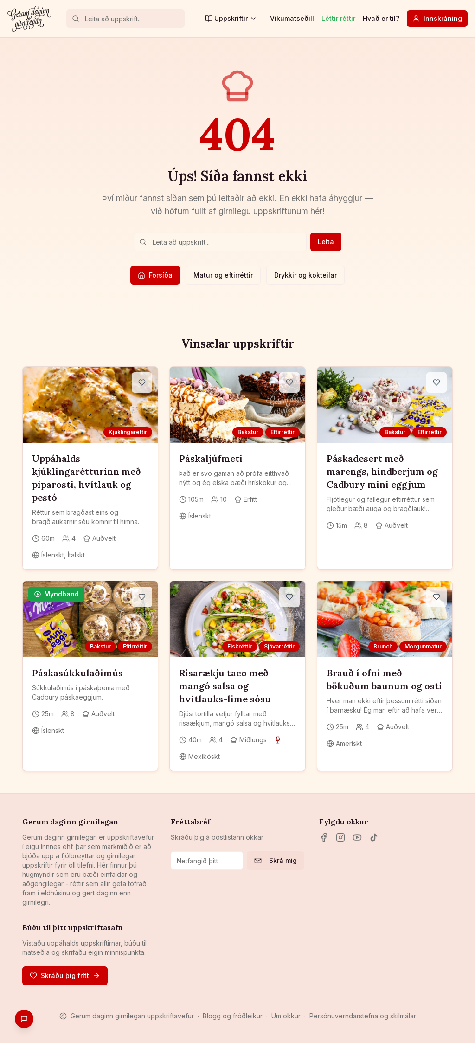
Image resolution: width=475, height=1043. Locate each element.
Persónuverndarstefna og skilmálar (362, 1016)
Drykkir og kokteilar (305, 275)
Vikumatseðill (292, 18)
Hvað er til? (381, 18)
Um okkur (286, 1016)
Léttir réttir (338, 18)
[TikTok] (374, 837)
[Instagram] (340, 837)
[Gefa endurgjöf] (24, 1019)
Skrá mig (275, 860)
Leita (326, 242)
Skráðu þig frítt (65, 975)
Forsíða (155, 275)
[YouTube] (357, 837)
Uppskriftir (231, 18)
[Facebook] (323, 837)
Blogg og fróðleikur (233, 1016)
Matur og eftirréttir (223, 275)
